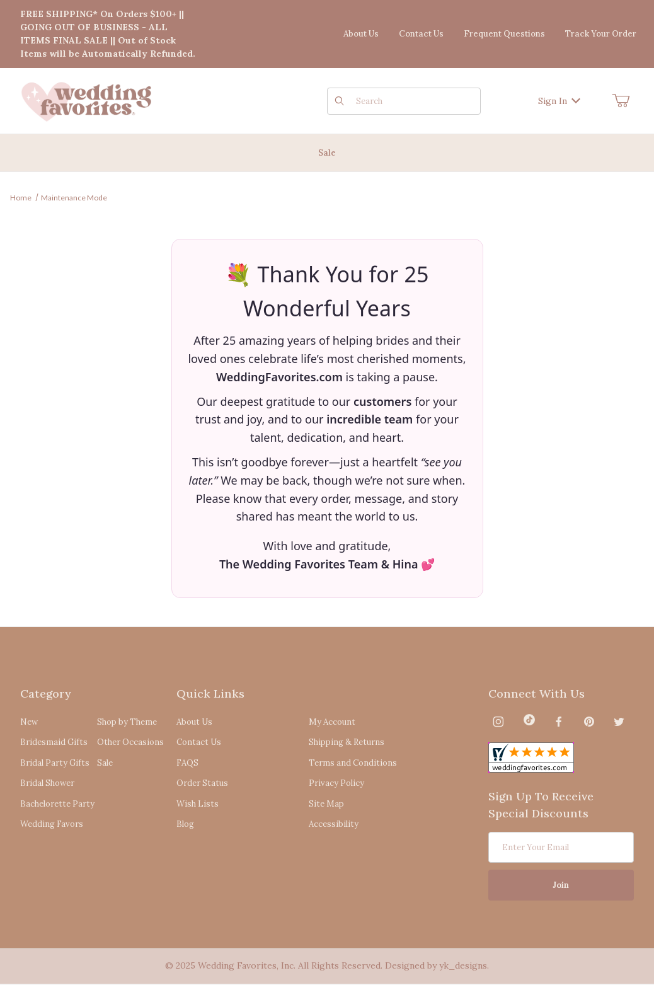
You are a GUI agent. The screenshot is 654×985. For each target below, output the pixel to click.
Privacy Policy (336, 783)
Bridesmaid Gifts (54, 742)
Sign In (559, 101)
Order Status (202, 783)
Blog (185, 824)
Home (21, 197)
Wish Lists (197, 803)
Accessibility (334, 824)
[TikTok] (529, 721)
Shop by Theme (127, 722)
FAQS (187, 762)
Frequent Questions (504, 33)
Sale (105, 762)
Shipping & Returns (346, 742)
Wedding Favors (51, 824)
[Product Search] (414, 101)
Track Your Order (600, 33)
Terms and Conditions (353, 762)
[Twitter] (619, 721)
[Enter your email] (561, 847)
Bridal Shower (47, 783)
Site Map (326, 803)
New (29, 722)
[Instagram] (498, 721)
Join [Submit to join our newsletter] (561, 885)
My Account (332, 722)
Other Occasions (130, 742)
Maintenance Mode (74, 197)
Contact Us (421, 33)
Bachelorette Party (57, 803)
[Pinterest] (588, 721)
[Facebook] (559, 721)
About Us (361, 33)
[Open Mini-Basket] (620, 101)
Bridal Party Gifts (54, 762)
